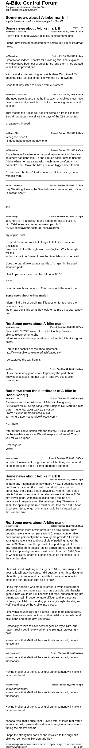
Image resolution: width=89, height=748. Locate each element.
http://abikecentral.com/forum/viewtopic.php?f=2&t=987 (34, 21)
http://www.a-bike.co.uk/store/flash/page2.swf (33, 352)
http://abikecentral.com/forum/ (21, 10)
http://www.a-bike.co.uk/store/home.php (48, 35)
